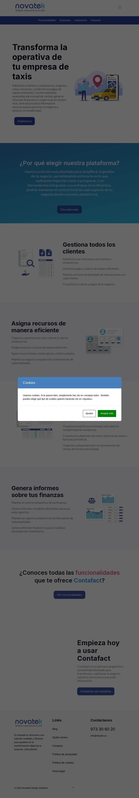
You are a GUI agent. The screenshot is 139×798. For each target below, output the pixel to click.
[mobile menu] (119, 7)
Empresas (65, 20)
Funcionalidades (47, 20)
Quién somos (59, 737)
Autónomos (81, 20)
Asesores (96, 20)
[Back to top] (73, 787)
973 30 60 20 (102, 729)
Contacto (57, 745)
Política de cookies (63, 762)
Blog (54, 729)
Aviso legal (58, 771)
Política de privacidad (64, 754)
